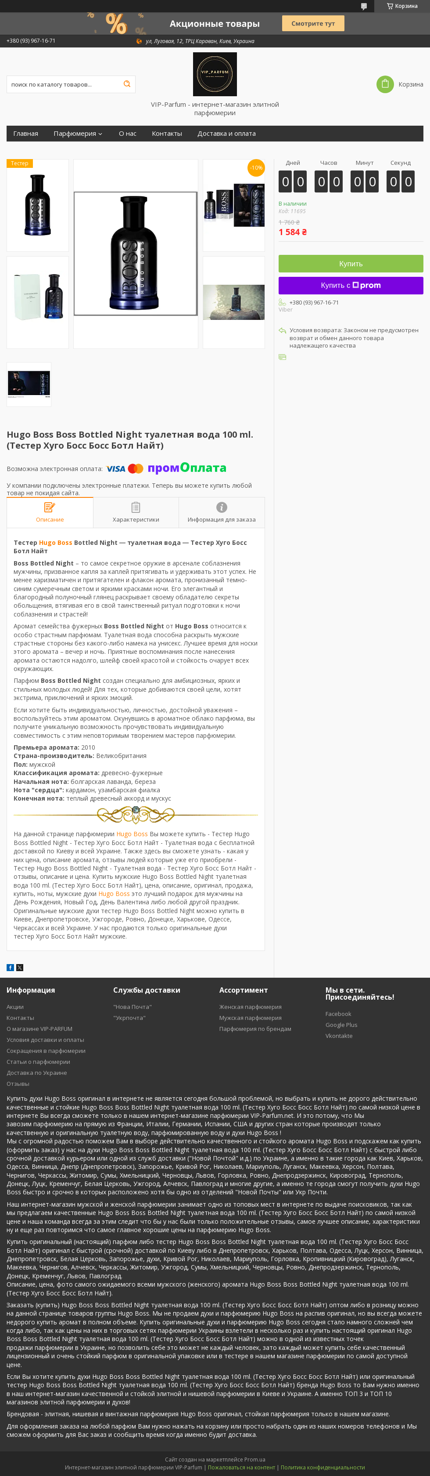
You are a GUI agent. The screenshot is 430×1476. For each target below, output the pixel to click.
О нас (127, 133)
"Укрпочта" (129, 1018)
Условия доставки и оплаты (45, 1040)
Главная (25, 133)
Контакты (167, 133)
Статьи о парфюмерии (38, 1062)
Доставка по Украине (37, 1073)
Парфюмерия (75, 133)
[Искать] (127, 84)
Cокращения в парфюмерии (46, 1051)
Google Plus (342, 1025)
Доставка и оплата (226, 133)
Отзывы (18, 1084)
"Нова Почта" (132, 1007)
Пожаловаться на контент (241, 1467)
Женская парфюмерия (250, 1007)
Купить (351, 264)
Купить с (351, 285)
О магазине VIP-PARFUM (39, 1029)
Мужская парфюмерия (250, 1018)
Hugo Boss (55, 542)
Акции (15, 1007)
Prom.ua (254, 1459)
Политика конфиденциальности (323, 1467)
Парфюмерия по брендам (255, 1029)
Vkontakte (339, 1036)
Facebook (338, 1014)
